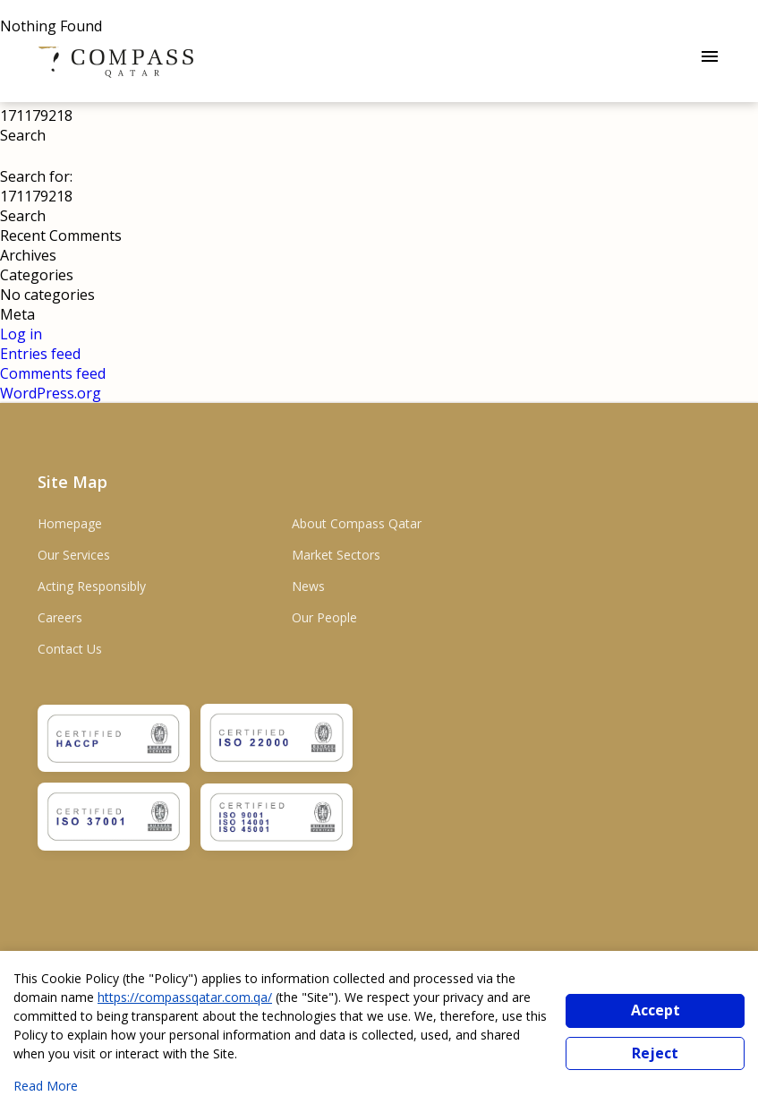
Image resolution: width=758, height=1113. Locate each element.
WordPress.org (50, 393)
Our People (324, 617)
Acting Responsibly (92, 586)
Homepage (70, 523)
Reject (655, 1053)
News (308, 586)
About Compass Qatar (357, 523)
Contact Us (70, 648)
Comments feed (53, 373)
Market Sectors (336, 554)
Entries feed (40, 354)
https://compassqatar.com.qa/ (185, 997)
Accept (655, 1010)
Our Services (74, 554)
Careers (60, 617)
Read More (45, 1085)
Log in (21, 334)
